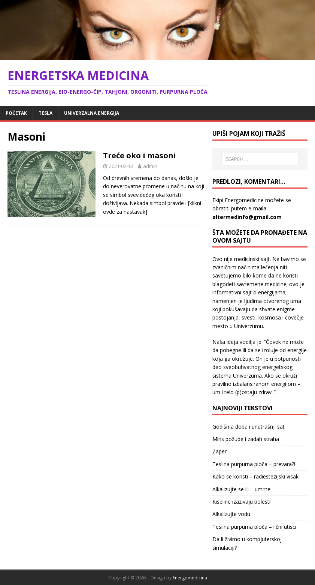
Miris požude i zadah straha (245, 438)
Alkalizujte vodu (231, 514)
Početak (16, 113)
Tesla (45, 113)
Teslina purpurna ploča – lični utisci (254, 526)
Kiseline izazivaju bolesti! (242, 501)
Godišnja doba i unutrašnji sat (248, 426)
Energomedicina (190, 577)
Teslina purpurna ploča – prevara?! (253, 464)
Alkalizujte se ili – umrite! (242, 489)
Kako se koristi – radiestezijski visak (255, 476)
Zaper (219, 451)
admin (150, 166)
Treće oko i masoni (139, 155)
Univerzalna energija (91, 113)
